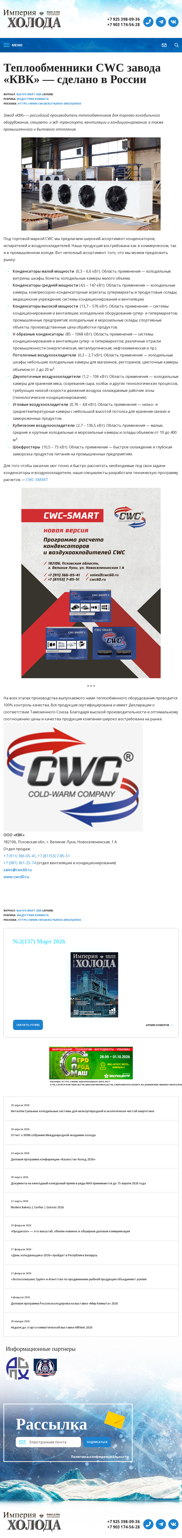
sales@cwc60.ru (17, 869)
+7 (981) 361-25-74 (19, 862)
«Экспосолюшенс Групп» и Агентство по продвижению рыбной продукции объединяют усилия (78, 1279)
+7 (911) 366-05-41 (19, 855)
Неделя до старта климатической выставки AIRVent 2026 (51, 1327)
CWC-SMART (37, 479)
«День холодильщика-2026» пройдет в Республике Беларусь (54, 1255)
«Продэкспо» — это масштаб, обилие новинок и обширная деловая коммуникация (70, 1231)
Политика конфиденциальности (100, 1456)
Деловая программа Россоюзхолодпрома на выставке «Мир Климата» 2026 (64, 1303)
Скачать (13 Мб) (27, 1024)
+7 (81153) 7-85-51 (54, 855)
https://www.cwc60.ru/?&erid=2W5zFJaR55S (49, 103)
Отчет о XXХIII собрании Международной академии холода (53, 1135)
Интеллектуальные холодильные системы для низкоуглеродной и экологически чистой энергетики (82, 1111)
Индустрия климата (33, 99)
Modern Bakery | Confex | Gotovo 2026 (37, 1207)
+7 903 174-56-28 (123, 24)
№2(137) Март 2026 (39, 941)
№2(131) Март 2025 (29, 94)
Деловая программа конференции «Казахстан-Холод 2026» (53, 1159)
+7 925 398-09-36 (123, 19)
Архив (157, 1025)
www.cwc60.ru (16, 876)
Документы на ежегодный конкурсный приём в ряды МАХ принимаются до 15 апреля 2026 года (78, 1183)
